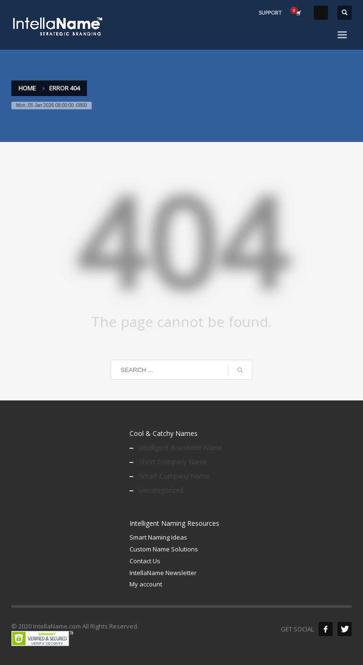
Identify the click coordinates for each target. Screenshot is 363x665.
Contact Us (145, 561)
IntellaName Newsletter (163, 572)
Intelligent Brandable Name (181, 447)
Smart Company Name (174, 475)
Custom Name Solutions (164, 549)
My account (146, 584)
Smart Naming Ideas (158, 537)
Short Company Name (173, 461)
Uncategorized (161, 490)
